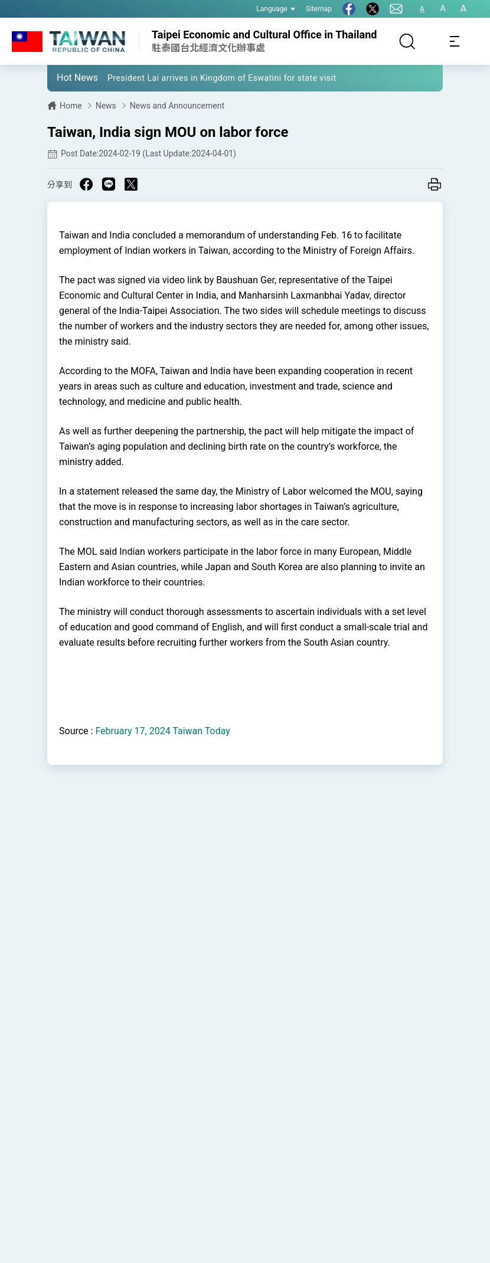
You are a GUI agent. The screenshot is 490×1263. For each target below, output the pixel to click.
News (106, 105)
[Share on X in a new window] (131, 184)
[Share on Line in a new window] (108, 184)
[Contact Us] (396, 9)
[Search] (407, 41)
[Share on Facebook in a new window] (86, 184)
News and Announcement (177, 105)
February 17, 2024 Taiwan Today (162, 731)
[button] (65, 77)
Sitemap (319, 9)
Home (71, 105)
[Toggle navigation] (454, 41)
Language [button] (275, 9)
